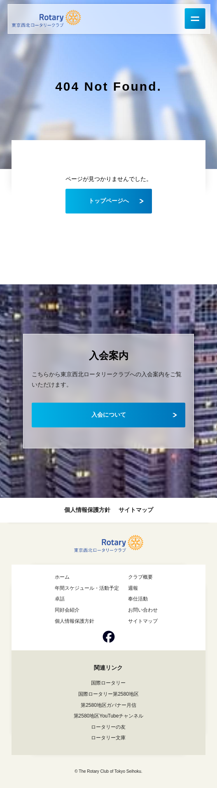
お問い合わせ (143, 610)
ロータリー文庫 (108, 738)
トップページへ (109, 200)
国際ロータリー (108, 683)
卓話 (60, 599)
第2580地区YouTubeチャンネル (109, 716)
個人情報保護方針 (87, 510)
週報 (133, 588)
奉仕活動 (138, 599)
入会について (108, 414)
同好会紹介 (67, 610)
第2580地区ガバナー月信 (108, 705)
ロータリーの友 (108, 727)
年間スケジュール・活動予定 (87, 588)
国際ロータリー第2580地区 (108, 694)
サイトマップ (136, 510)
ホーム (62, 577)
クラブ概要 (140, 577)
